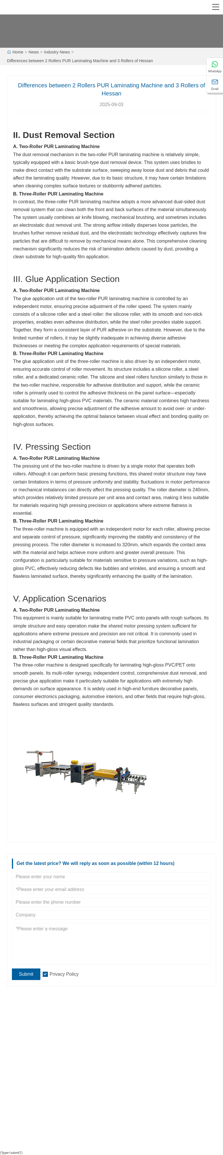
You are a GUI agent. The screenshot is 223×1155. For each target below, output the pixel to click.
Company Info (128, 1026)
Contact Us (126, 1098)
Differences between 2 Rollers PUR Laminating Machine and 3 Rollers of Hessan (80, 60)
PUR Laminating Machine (72, 146)
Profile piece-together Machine (38, 1098)
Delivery (18, 1026)
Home (17, 52)
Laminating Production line (35, 1079)
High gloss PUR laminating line (39, 1088)
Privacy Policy (64, 974)
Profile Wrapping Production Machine (44, 1107)
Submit (26, 974)
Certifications (23, 1054)
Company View (129, 1035)
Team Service (23, 1035)
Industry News (57, 52)
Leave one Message (134, 1088)
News (34, 52)
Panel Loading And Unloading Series (44, 1117)
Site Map (124, 1079)
